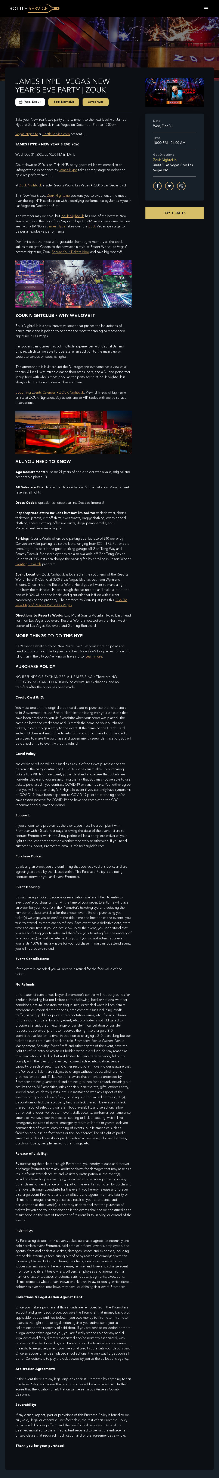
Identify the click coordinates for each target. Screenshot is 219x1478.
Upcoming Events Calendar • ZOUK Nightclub (49, 392)
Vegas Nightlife (26, 134)
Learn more (93, 656)
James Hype (96, 102)
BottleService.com (56, 134)
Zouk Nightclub (63, 102)
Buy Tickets (175, 213)
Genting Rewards (28, 564)
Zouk (92, 226)
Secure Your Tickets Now (70, 252)
